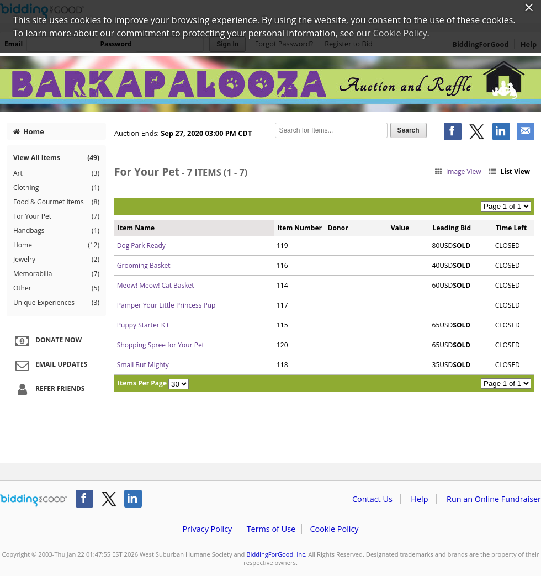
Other (56, 288)
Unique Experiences (56, 302)
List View (509, 171)
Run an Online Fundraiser (494, 499)
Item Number (299, 227)
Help (419, 499)
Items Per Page (142, 383)
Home (28, 131)
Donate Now (47, 341)
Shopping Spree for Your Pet (160, 345)
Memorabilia (56, 273)
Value (400, 227)
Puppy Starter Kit (143, 325)
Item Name (136, 227)
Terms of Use (271, 529)
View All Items (56, 157)
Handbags (56, 230)
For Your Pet (56, 216)
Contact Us (372, 499)
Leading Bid (452, 227)
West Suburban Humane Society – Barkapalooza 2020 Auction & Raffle (270, 84)
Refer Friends (48, 389)
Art (56, 173)
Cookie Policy (334, 529)
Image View (457, 171)
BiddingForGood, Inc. (276, 554)
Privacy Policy (207, 529)
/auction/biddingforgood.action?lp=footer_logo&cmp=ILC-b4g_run (33, 501)
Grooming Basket (144, 265)
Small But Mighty (143, 364)
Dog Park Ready (141, 245)
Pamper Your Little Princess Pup (166, 305)
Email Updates (49, 365)
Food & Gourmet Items (56, 202)
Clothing (56, 187)
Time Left (511, 227)
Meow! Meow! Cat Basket (155, 285)
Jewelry (56, 259)
